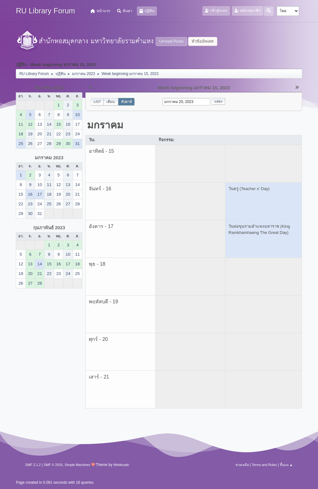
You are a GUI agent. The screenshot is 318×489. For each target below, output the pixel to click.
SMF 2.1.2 (33, 465)
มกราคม (105, 125)
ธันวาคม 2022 (49, 87)
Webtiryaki (121, 465)
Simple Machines (77, 465)
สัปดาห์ (126, 102)
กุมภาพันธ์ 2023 (49, 227)
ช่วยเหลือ (242, 465)
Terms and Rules (264, 465)
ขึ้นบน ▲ (286, 465)
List (97, 102)
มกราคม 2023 (49, 157)
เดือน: (111, 102)
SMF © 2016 (53, 465)
